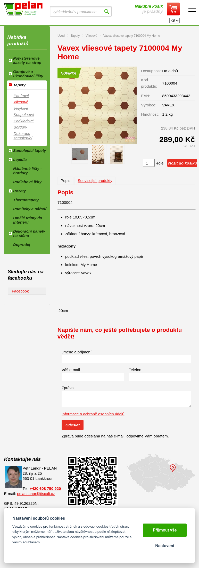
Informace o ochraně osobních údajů (93, 414)
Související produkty (95, 180)
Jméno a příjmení (77, 352)
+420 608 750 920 (45, 488)
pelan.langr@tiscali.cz (36, 493)
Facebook (20, 291)
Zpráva (68, 388)
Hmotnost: (150, 114)
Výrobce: (148, 105)
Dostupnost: (151, 71)
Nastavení (164, 545)
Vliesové (91, 36)
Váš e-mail (71, 370)
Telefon (135, 370)
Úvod (61, 36)
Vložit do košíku (182, 163)
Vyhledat (106, 11)
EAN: (145, 96)
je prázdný (149, 9)
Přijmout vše (165, 530)
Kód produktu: (149, 83)
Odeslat (72, 425)
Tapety (75, 36)
